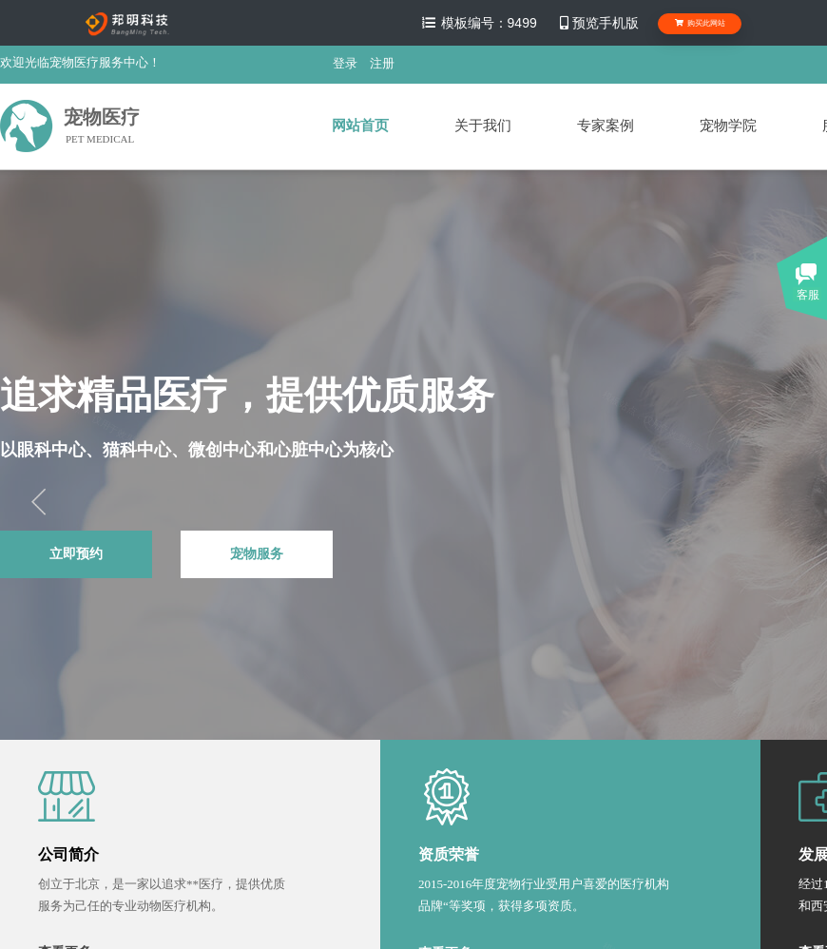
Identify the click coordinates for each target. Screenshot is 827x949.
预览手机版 (598, 22)
